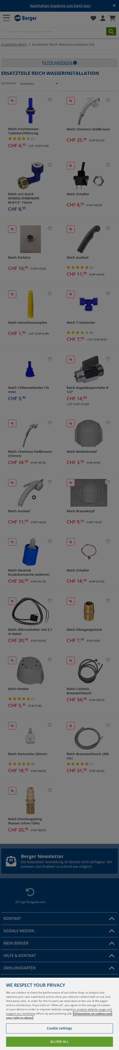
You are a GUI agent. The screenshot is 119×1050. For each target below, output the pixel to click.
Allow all (59, 1041)
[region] (59, 1014)
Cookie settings (59, 1028)
